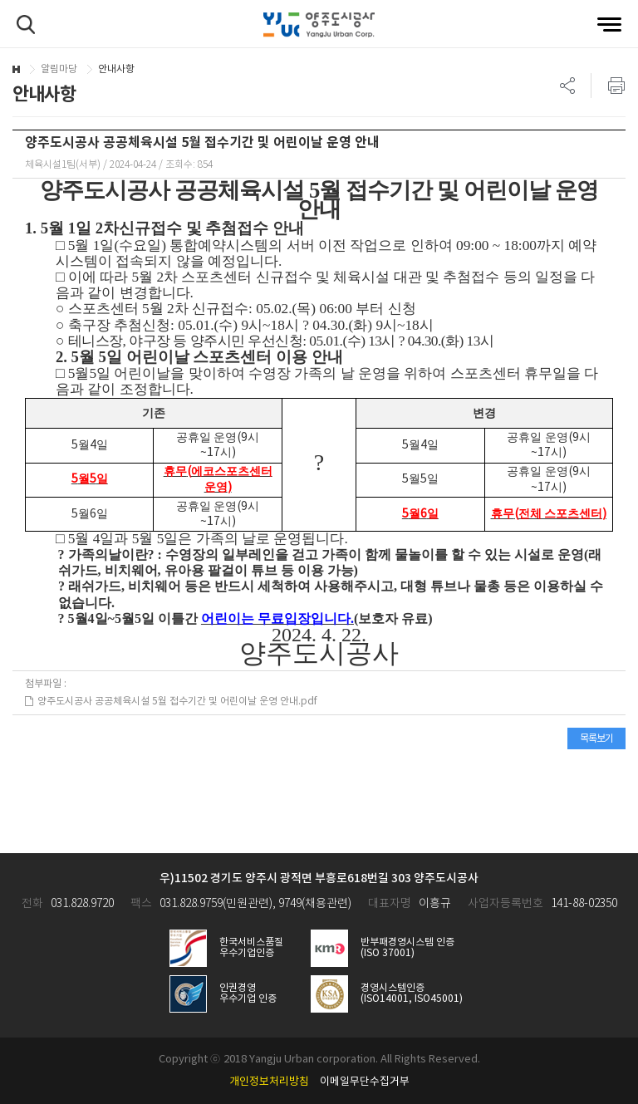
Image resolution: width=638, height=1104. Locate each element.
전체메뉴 (609, 24)
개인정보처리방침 (269, 1082)
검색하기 (26, 24)
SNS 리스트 (568, 85)
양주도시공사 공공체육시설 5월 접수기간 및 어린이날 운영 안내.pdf (171, 701)
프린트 (608, 85)
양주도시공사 (319, 24)
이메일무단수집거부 (365, 1082)
